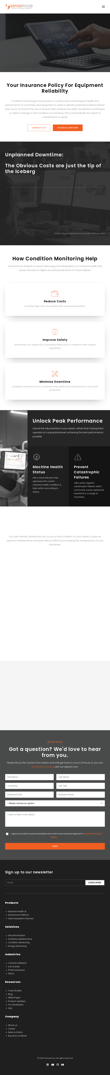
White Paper (14, 997)
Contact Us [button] (39, 128)
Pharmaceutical (16, 970)
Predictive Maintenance (20, 939)
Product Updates (16, 1001)
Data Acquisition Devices (21, 918)
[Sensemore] (19, 7)
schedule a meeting (43, 766)
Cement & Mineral (17, 963)
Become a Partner (17, 1035)
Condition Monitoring (19, 942)
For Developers (15, 1004)
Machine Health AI (17, 911)
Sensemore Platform (18, 914)
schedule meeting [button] (67, 128)
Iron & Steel (13, 966)
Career (11, 1028)
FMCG (11, 973)
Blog (10, 994)
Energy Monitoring (17, 946)
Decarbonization (16, 935)
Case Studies (15, 990)
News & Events (15, 1032)
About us (12, 1025)
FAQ (10, 1008)
